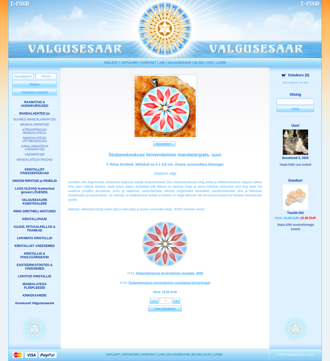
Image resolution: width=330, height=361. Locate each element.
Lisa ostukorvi (164, 309)
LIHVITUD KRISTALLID (34, 276)
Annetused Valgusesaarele (34, 303)
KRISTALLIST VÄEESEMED (34, 246)
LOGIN (221, 63)
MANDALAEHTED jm (34, 113)
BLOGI (199, 63)
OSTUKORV (130, 63)
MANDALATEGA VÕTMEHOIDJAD (34, 139)
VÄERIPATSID (34, 154)
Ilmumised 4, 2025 (295, 158)
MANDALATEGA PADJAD (35, 160)
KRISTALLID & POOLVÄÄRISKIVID (34, 255)
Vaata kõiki (295, 164)
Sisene (35, 84)
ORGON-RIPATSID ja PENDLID (34, 181)
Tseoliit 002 (295, 213)
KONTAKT (149, 63)
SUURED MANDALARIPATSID (34, 119)
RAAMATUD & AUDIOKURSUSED (34, 104)
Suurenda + (164, 143)
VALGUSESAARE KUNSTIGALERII (34, 201)
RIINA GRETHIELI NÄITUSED (34, 211)
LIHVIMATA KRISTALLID (34, 238)
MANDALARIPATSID (34, 124)
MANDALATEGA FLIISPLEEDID (35, 286)
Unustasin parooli (34, 92)
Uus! (295, 125)
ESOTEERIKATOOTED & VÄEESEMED (35, 266)
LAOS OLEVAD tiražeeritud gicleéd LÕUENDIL (34, 190)
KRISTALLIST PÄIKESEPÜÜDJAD (34, 171)
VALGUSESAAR (179, 63)
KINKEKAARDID (35, 295)
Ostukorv (295, 75)
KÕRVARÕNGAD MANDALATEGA (34, 131)
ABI (162, 63)
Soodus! (295, 180)
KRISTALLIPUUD (34, 219)
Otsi (295, 109)
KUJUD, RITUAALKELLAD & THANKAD (34, 228)
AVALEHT (111, 63)
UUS (210, 63)
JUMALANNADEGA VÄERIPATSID (34, 148)
